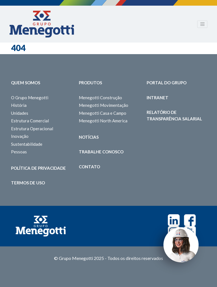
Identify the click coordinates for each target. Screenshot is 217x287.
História (19, 105)
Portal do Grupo (166, 82)
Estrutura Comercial (30, 120)
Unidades (19, 113)
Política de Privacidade (38, 168)
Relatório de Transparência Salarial (174, 115)
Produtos (90, 82)
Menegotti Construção (100, 97)
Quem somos (25, 82)
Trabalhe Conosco (101, 151)
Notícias (89, 137)
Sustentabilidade (26, 144)
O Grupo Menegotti (29, 97)
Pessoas (19, 151)
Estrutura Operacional (32, 128)
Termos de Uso (28, 182)
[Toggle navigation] (202, 24)
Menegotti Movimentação (103, 105)
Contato (89, 166)
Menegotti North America (103, 120)
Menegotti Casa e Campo (102, 113)
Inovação (20, 136)
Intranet (157, 97)
